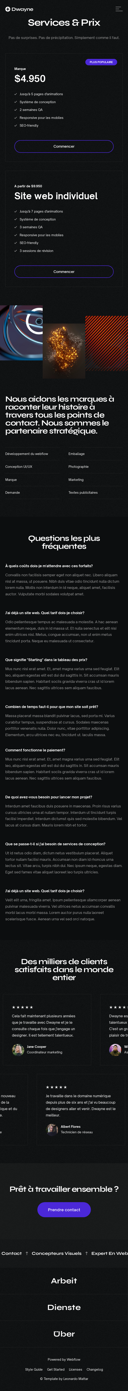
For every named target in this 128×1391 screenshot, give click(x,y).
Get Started (56, 1369)
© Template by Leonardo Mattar (64, 1378)
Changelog (95, 1369)
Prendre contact (64, 1209)
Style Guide (34, 1369)
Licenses (75, 1369)
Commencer (64, 146)
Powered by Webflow (64, 1359)
